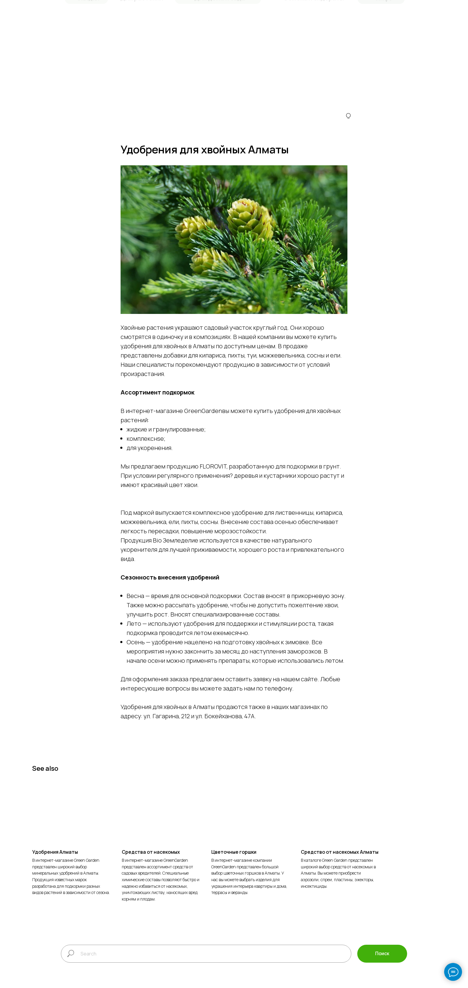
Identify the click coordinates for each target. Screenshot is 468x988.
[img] (348, 118)
